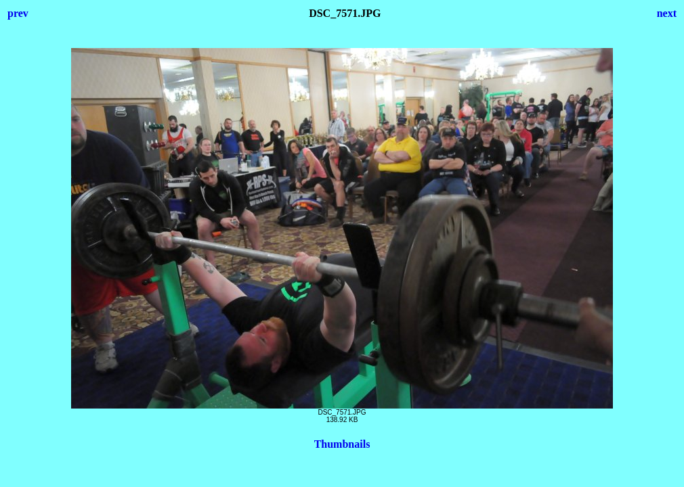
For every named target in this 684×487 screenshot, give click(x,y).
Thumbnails (342, 444)
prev (17, 13)
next (667, 13)
